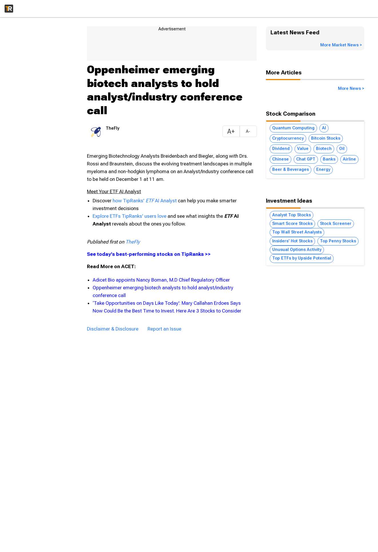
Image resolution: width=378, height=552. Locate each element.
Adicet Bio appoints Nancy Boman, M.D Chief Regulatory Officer (161, 280)
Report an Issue (164, 329)
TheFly (133, 242)
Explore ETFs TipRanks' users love (130, 216)
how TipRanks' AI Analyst (145, 200)
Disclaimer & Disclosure (112, 329)
